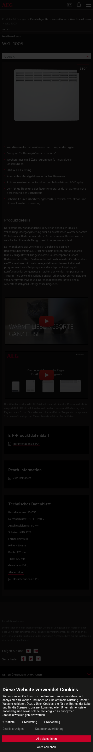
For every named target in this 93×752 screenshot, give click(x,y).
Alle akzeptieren (46, 738)
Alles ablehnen (46, 747)
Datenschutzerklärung (49, 728)
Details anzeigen (13, 728)
